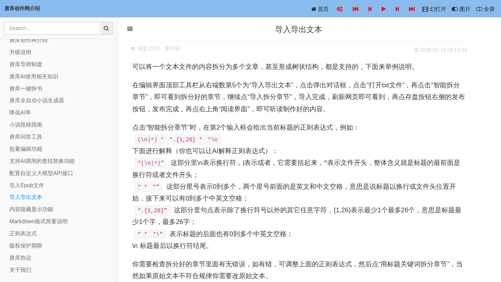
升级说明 (20, 52)
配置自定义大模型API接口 (41, 173)
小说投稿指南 (25, 124)
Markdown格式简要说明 (38, 221)
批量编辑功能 (25, 149)
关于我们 (20, 270)
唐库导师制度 (25, 64)
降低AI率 (20, 112)
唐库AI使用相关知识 (33, 76)
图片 (461, 9)
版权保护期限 (25, 245)
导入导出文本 (25, 197)
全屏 (485, 9)
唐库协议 (20, 258)
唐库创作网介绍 (28, 40)
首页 (320, 9)
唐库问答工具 (25, 137)
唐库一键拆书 (25, 88)
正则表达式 (23, 233)
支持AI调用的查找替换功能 (42, 161)
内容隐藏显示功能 (31, 209)
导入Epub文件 (26, 185)
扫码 (183, 48)
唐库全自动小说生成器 (36, 100)
